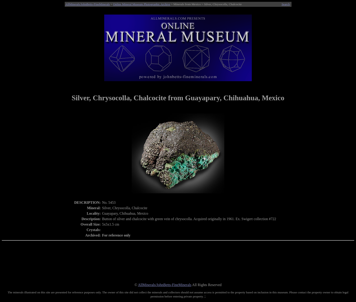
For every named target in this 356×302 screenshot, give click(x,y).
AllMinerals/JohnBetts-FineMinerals (87, 4)
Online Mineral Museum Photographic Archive (141, 4)
